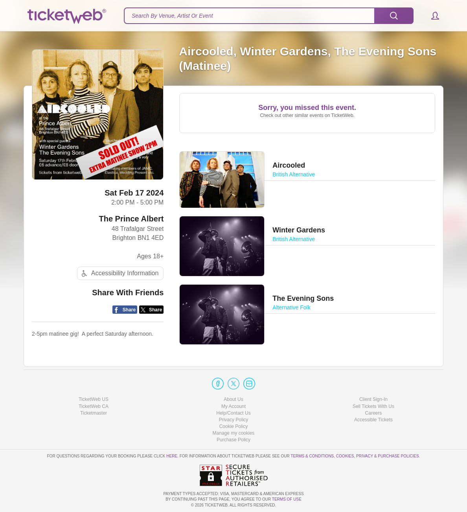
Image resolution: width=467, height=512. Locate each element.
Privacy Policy (233, 419)
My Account (233, 406)
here (171, 456)
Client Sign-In (373, 399)
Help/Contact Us (233, 413)
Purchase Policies (398, 456)
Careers (373, 413)
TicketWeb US (93, 399)
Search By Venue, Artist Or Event (172, 16)
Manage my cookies (234, 433)
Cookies (345, 456)
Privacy (364, 456)
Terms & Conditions (312, 456)
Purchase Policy (233, 440)
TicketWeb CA (93, 406)
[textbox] (269, 15)
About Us (233, 399)
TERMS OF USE (287, 499)
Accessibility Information (119, 273)
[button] (431, 16)
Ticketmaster (93, 413)
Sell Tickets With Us (373, 406)
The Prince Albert (131, 218)
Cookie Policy (233, 426)
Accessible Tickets (373, 419)
